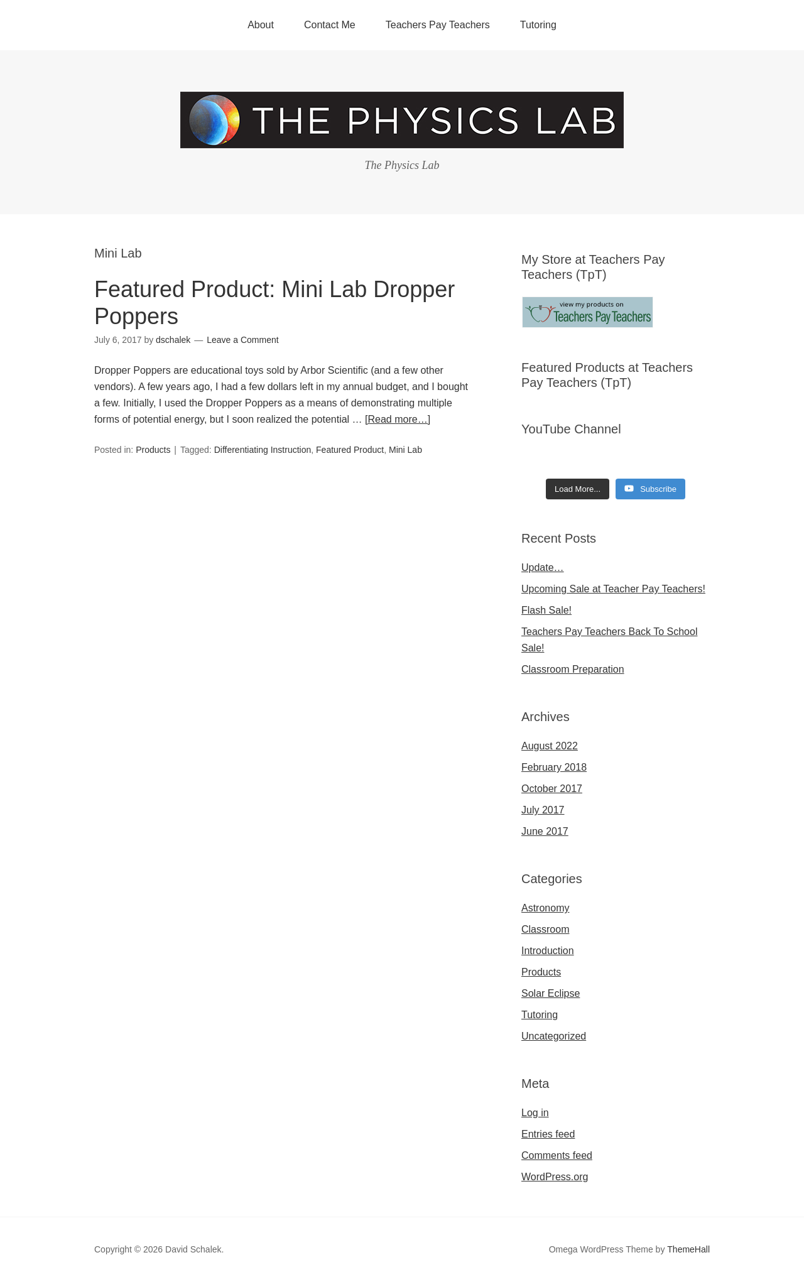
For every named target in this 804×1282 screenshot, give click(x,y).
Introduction (547, 950)
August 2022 (549, 746)
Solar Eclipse (550, 993)
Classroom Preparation (572, 669)
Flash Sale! (546, 610)
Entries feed (548, 1134)
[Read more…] (397, 419)
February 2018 (554, 767)
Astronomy (545, 908)
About (260, 24)
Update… (542, 567)
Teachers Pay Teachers (438, 24)
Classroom (545, 929)
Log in (535, 1112)
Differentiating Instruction (263, 450)
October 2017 (551, 788)
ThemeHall (688, 1249)
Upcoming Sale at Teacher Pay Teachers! (613, 589)
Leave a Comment (242, 340)
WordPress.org (554, 1176)
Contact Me (330, 24)
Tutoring (538, 24)
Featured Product (350, 450)
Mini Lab (405, 450)
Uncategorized (553, 1036)
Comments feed (556, 1155)
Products (153, 450)
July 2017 (543, 810)
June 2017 (544, 831)
